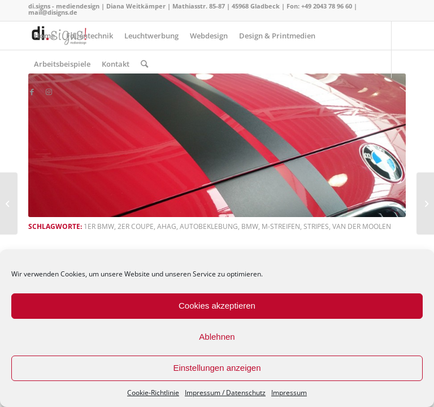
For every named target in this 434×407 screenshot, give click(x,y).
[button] (217, 145)
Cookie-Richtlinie (153, 392)
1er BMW (99, 226)
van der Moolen (361, 226)
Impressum (289, 392)
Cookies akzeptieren (217, 305)
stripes (316, 226)
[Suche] (144, 64)
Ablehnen (217, 336)
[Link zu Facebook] (31, 91)
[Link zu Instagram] (48, 91)
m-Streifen (281, 226)
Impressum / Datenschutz (225, 392)
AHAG (166, 226)
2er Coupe (136, 226)
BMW (249, 226)
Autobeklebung (209, 226)
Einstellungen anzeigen (217, 368)
